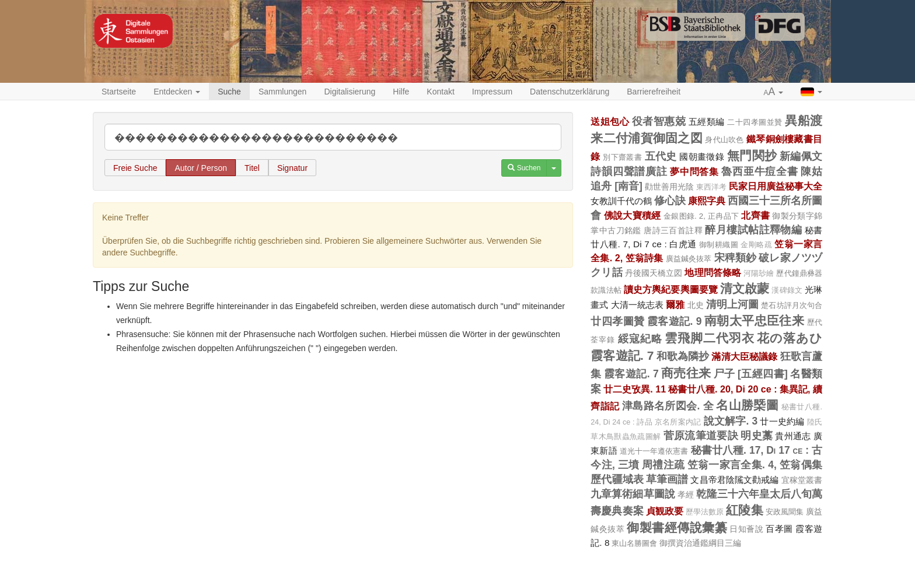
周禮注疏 (663, 465)
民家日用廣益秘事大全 (775, 186)
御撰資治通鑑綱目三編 (700, 543)
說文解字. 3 (731, 421)
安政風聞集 (785, 511)
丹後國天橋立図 (654, 273)
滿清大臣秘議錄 (744, 356)
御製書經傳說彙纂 (677, 527)
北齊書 (755, 215)
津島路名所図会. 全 (668, 406)
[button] (773, 92)
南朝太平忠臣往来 (754, 320)
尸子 (724, 374)
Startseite (119, 91)
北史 (695, 305)
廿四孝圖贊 (617, 321)
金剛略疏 (756, 245)
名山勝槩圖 (747, 405)
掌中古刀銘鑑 (616, 230)
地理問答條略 (712, 272)
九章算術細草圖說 (633, 494)
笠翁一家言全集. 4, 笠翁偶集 (754, 465)
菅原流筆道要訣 (700, 435)
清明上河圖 (732, 304)
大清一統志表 (637, 305)
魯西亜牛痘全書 (759, 171)
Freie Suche (135, 168)
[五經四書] (763, 374)
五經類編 (707, 122)
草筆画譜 (667, 479)
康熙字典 (706, 200)
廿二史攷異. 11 (634, 389)
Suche (229, 91)
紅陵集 (744, 510)
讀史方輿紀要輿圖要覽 (671, 289)
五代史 (661, 156)
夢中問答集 (694, 171)
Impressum (492, 91)
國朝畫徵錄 (701, 157)
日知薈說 (746, 529)
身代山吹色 (724, 139)
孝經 (685, 494)
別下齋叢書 (622, 157)
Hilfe (401, 91)
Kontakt (440, 91)
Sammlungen (283, 91)
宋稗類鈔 (735, 258)
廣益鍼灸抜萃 (689, 258)
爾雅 (675, 304)
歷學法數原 (705, 512)
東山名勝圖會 (634, 543)
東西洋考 (711, 187)
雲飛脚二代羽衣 (709, 338)
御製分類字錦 (797, 215)
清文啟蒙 (744, 288)
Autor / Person (200, 168)
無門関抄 (752, 155)
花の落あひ (789, 338)
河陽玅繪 (758, 273)
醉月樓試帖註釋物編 (753, 230)
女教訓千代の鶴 (621, 201)
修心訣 (670, 200)
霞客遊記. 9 (674, 321)
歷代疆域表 (617, 479)
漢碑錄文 (786, 290)
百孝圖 (779, 529)
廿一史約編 (782, 421)
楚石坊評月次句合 (791, 305)
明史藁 (757, 435)
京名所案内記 (678, 422)
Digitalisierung (349, 91)
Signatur (292, 168)
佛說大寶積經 (632, 215)
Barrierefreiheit (653, 91)
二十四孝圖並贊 (755, 122)
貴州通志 (793, 436)
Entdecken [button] (176, 91)
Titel (252, 168)
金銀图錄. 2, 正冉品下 (701, 216)
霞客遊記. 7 (622, 355)
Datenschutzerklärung (569, 91)
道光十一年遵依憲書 (654, 451)
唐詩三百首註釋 (673, 230)
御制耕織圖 (718, 244)
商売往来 (686, 373)
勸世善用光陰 (669, 186)
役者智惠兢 (659, 121)
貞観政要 (664, 511)
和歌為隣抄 (683, 356)
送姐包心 (610, 121)
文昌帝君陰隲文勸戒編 (734, 480)
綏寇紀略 (640, 339)
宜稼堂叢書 (801, 480)
